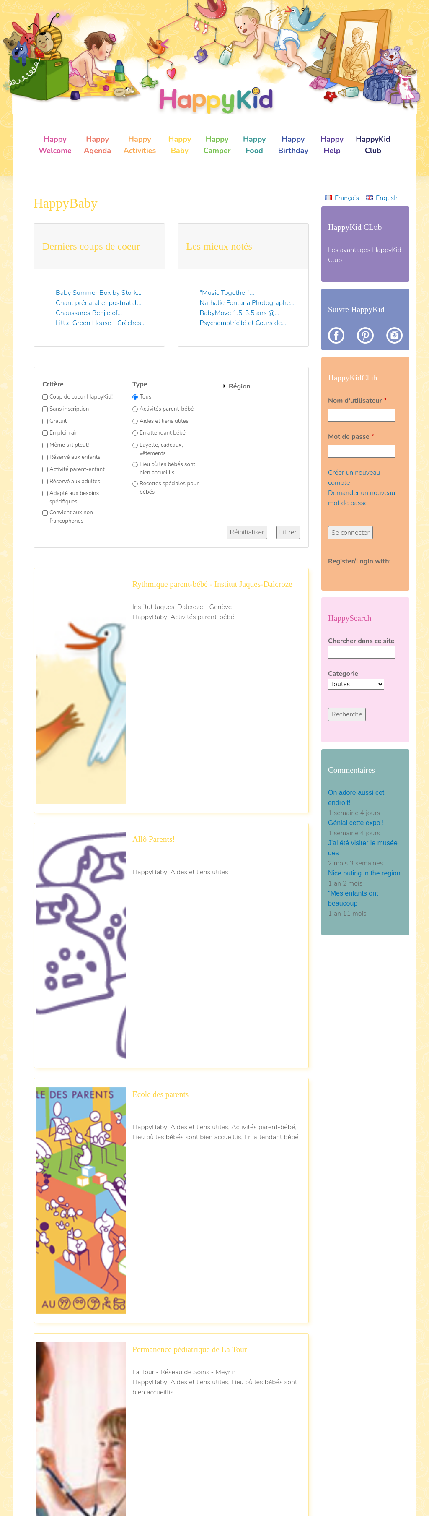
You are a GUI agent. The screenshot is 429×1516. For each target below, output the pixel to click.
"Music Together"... (227, 292)
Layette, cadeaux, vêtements (161, 449)
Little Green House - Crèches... (100, 323)
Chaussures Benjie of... (89, 313)
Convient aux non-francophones (72, 517)
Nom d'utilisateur (357, 400)
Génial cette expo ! (357, 822)
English (387, 198)
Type (139, 384)
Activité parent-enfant (77, 469)
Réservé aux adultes (74, 481)
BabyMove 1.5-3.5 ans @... (239, 313)
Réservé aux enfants (75, 457)
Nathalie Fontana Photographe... (247, 302)
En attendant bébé (163, 433)
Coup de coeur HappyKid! (81, 397)
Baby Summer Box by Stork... (98, 292)
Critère (53, 384)
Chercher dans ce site (361, 641)
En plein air (63, 433)
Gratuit (58, 421)
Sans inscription (69, 409)
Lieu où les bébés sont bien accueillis (167, 469)
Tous (145, 397)
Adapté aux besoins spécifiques (74, 497)
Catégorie (343, 673)
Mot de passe (351, 436)
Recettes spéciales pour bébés (169, 488)
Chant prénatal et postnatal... (98, 302)
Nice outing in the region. (365, 873)
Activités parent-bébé (167, 409)
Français (347, 198)
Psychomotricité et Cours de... (243, 323)
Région (240, 386)
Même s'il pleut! (69, 445)
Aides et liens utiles (164, 421)
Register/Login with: (359, 561)
